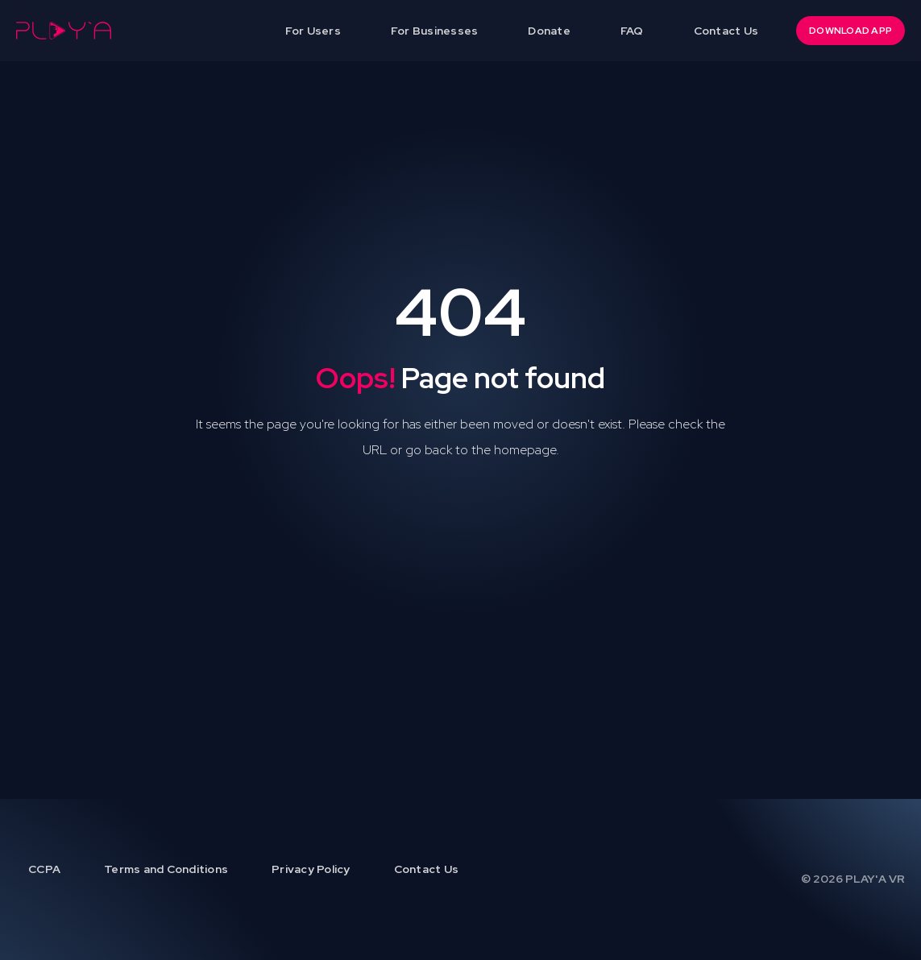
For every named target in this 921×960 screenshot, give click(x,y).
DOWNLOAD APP (850, 30)
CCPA (44, 869)
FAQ (632, 30)
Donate (549, 30)
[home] (63, 30)
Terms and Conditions (166, 869)
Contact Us (726, 30)
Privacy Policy (311, 869)
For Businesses (435, 30)
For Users (313, 30)
